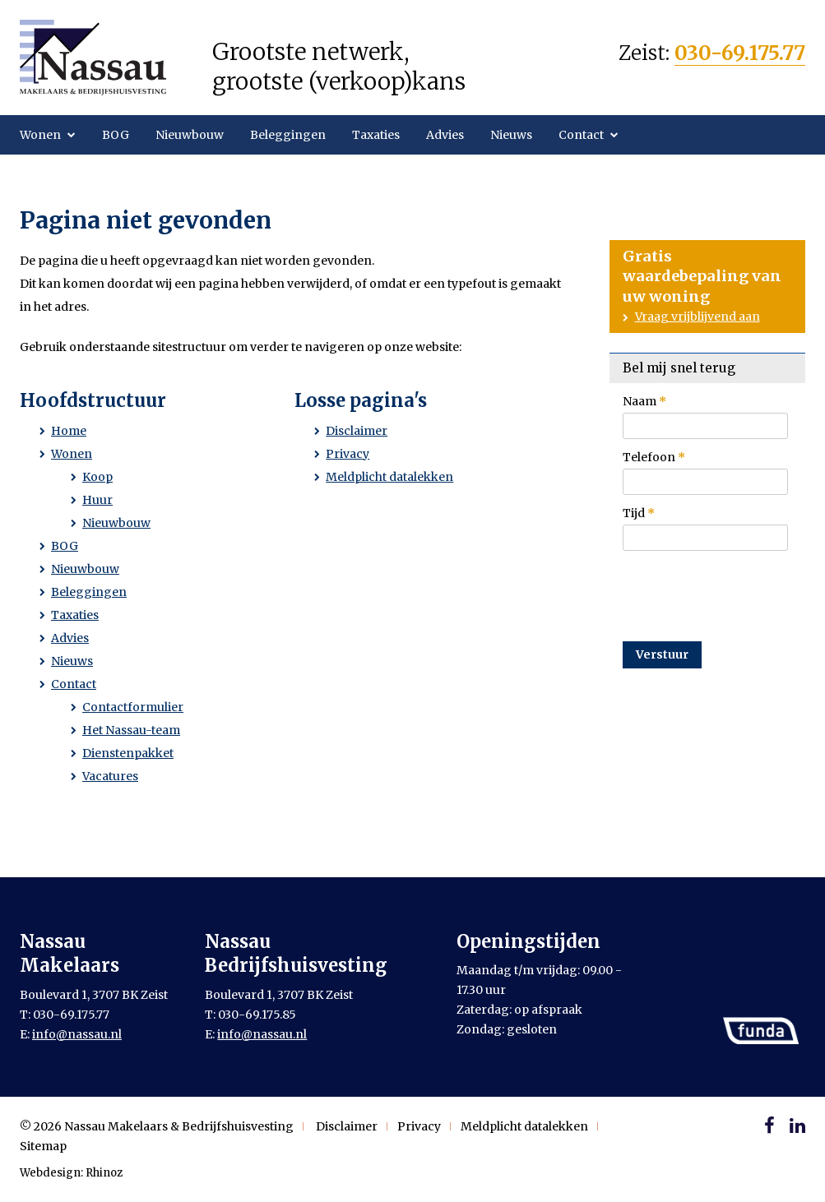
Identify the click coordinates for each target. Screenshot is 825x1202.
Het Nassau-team (131, 730)
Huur (97, 499)
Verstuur (662, 654)
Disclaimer (356, 430)
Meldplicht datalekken (389, 476)
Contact (581, 134)
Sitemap (43, 1146)
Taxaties (376, 134)
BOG (115, 134)
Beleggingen (288, 134)
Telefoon (654, 457)
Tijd (639, 513)
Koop (97, 476)
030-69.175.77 (739, 53)
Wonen (40, 134)
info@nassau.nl (77, 1034)
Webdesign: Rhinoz (71, 1173)
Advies (445, 134)
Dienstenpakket (128, 753)
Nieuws (511, 134)
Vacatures (110, 776)
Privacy (347, 453)
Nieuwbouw (189, 134)
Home (68, 430)
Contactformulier (132, 707)
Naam (644, 401)
